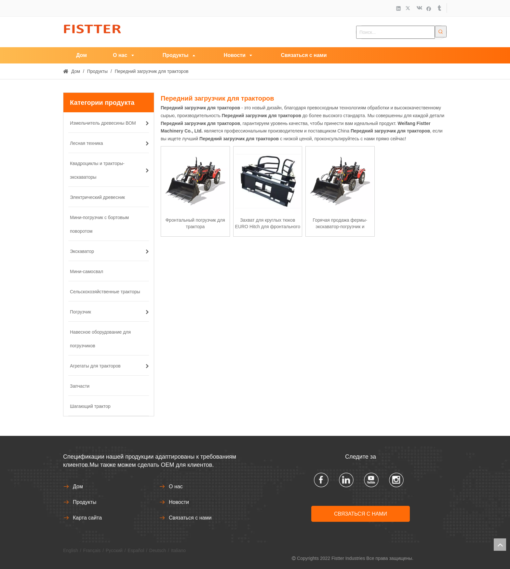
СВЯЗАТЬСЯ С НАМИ (360, 514)
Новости (179, 502)
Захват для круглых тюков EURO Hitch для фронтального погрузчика (267, 223)
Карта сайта (87, 517)
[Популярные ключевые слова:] (441, 31)
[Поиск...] (395, 32)
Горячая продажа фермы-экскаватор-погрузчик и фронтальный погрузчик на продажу (340, 223)
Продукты (84, 502)
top (500, 544)
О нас (176, 486)
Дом (78, 486)
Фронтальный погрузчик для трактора (195, 223)
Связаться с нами (190, 517)
